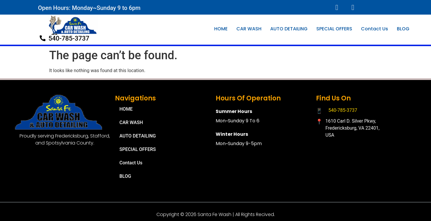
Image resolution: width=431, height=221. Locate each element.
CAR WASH (248, 28)
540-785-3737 (342, 110)
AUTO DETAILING (289, 28)
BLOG (403, 28)
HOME (221, 28)
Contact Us (374, 28)
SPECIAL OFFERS (334, 28)
